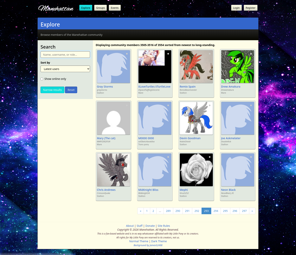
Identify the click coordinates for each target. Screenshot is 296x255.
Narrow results (52, 90)
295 (225, 211)
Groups (100, 7)
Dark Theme (159, 241)
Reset (71, 90)
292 (197, 211)
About (130, 226)
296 (235, 211)
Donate (150, 226)
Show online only (53, 79)
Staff (139, 226)
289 (168, 211)
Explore (85, 7)
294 (216, 211)
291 (187, 211)
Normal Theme (138, 241)
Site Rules (164, 226)
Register (250, 7)
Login (236, 7)
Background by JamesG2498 (148, 245)
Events (115, 7)
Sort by (45, 62)
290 (178, 211)
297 (244, 211)
